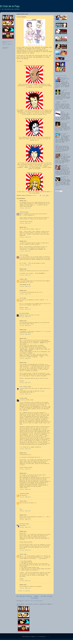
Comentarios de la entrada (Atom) (33, 600)
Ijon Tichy (22, 255)
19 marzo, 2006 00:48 (25, 334)
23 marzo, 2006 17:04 (25, 588)
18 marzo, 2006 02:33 (25, 251)
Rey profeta (23, 313)
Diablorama (22, 212)
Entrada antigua (46, 596)
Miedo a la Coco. (61, 28)
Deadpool (22, 279)
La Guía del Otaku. (64, 91)
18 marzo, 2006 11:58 (25, 275)
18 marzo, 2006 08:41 (25, 265)
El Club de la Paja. (10, 6)
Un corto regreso (65, 122)
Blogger (48, 636)
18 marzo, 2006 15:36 (25, 309)
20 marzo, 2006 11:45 (25, 527)
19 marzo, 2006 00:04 (25, 325)
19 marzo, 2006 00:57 (25, 358)
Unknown (22, 501)
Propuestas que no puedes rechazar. (62, 42)
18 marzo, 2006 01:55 (25, 223)
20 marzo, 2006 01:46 (25, 489)
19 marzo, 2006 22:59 (25, 394)
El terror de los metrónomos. (61, 20)
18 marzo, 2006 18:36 (25, 316)
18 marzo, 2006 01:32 (25, 208)
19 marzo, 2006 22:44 (25, 382)
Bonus (62, 111)
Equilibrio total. (61, 49)
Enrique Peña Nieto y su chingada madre (65, 166)
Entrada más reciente (24, 596)
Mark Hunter (23, 523)
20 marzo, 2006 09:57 (25, 497)
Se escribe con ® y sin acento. (61, 34)
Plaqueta (22, 398)
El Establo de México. (64, 177)
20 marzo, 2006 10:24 (25, 510)
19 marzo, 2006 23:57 (25, 469)
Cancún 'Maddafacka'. (61, 55)
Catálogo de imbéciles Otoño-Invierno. (65, 78)
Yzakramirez (23, 493)
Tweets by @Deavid (7, 44)
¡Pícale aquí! (60, 72)
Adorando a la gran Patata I (64, 155)
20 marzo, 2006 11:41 (25, 519)
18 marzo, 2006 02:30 (25, 237)
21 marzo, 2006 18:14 (25, 550)
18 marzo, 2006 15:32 (25, 293)
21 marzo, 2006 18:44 (25, 580)
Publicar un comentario (24, 590)
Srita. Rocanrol (24, 386)
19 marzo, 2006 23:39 (25, 448)
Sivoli (21, 298)
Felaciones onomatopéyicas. (62, 60)
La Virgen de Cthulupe (64, 134)
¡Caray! (57, 144)
